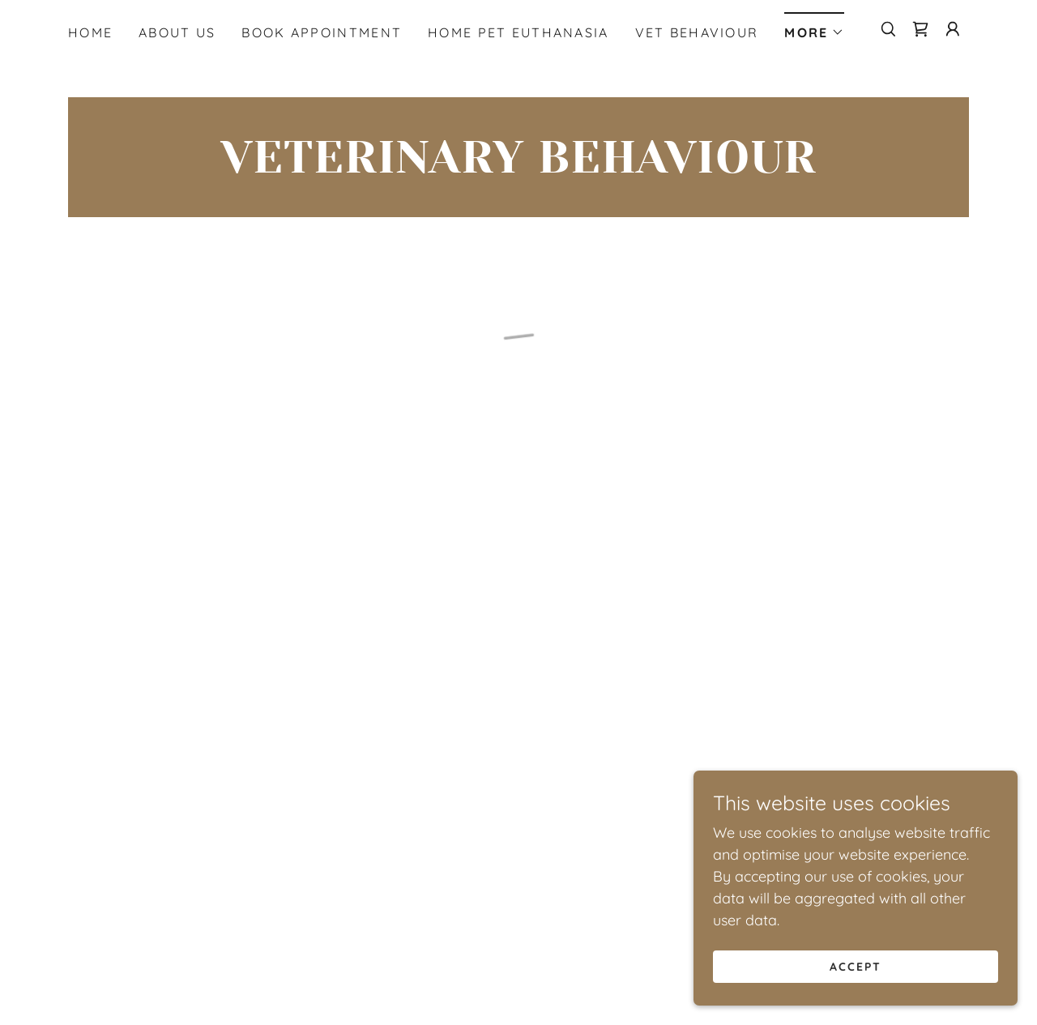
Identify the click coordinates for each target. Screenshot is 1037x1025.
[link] (518, 167)
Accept (855, 966)
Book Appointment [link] (321, 32)
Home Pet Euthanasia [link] (518, 32)
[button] (814, 27)
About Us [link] (177, 32)
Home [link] (90, 32)
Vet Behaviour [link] (697, 32)
